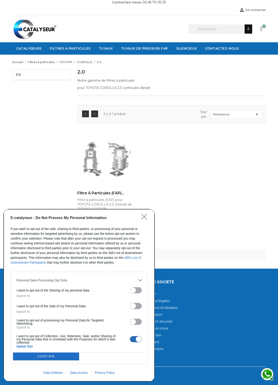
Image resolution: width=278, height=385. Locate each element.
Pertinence (236, 114)
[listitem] (79, 280)
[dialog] (79, 295)
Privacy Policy (105, 372)
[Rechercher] (220, 29)
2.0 (18, 74)
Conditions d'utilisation (160, 308)
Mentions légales (156, 301)
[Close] (145, 218)
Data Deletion (53, 372)
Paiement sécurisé (157, 321)
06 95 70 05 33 (154, 2)
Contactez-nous (155, 328)
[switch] (136, 290)
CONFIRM (46, 356)
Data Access (79, 372)
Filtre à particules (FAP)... (100, 193)
